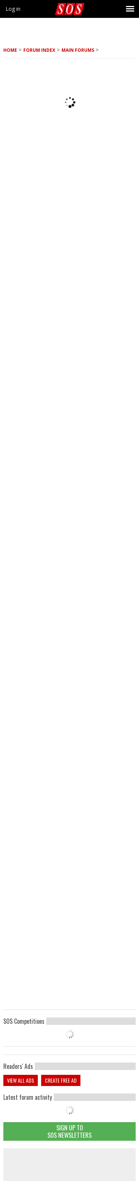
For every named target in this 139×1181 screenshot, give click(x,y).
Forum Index (39, 50)
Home (10, 50)
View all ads (20, 1080)
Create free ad (61, 1080)
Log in (13, 8)
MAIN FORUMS (78, 50)
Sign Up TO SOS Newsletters (69, 1131)
